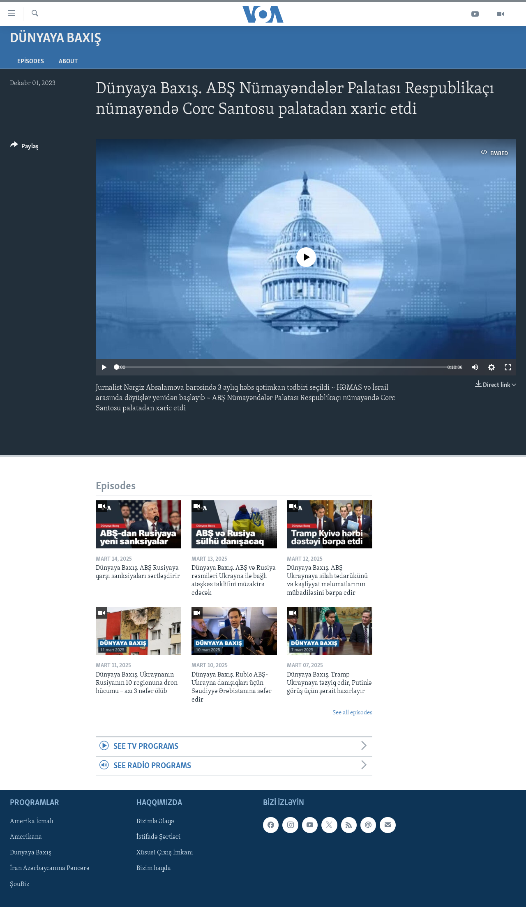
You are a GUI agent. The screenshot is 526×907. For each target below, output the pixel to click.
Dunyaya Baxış (30, 853)
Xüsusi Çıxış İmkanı (164, 853)
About (68, 61)
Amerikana (26, 837)
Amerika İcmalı (31, 822)
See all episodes (352, 713)
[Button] (24, 147)
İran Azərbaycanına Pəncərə (50, 869)
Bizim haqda (153, 869)
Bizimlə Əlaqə (155, 822)
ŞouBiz (19, 884)
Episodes (30, 61)
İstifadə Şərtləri (158, 837)
